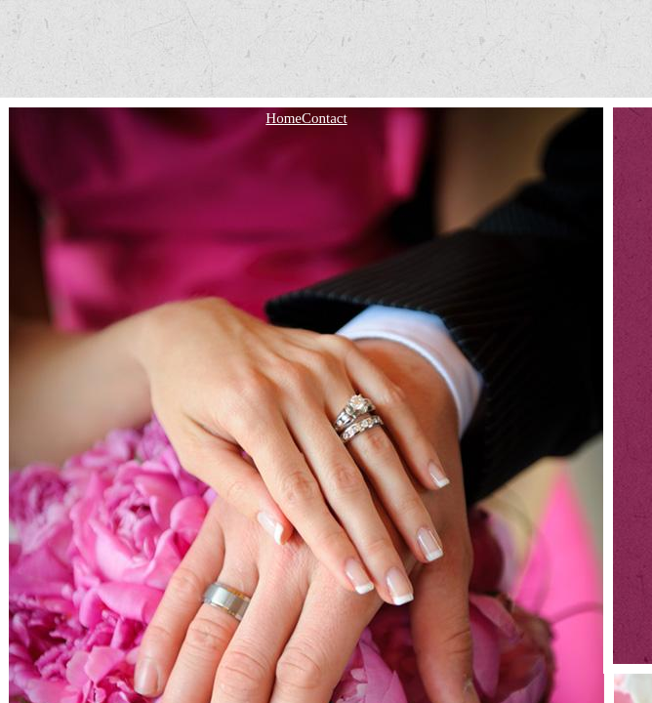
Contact (324, 118)
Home (283, 118)
